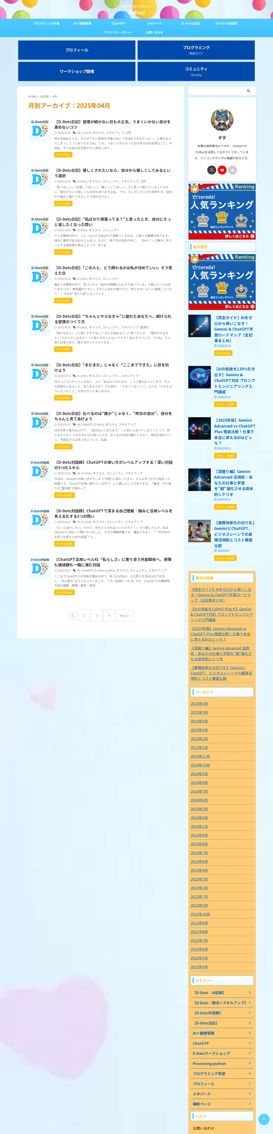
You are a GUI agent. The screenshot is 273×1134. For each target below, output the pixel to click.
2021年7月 (198, 880)
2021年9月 (198, 862)
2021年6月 (198, 889)
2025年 (44, 78)
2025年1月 (198, 687)
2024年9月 (198, 713)
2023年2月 (198, 818)
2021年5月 (198, 897)
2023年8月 (198, 783)
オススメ (119, 115)
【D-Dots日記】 (190, 23)
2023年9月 (198, 775)
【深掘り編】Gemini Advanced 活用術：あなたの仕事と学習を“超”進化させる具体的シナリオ (235, 435)
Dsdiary (136, 12)
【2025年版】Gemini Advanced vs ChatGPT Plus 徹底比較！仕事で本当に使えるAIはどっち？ (233, 392)
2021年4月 (198, 906)
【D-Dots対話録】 (226, 23)
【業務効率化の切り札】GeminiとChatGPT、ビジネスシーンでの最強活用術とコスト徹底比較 (234, 478)
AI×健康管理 (82, 23)
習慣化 (162, 332)
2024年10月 (199, 704)
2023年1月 (198, 827)
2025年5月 (198, 652)
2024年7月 (198, 731)
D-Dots (108, 115)
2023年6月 (198, 801)
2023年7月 (198, 792)
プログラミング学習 (46, 23)
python (130, 603)
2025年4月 (198, 661)
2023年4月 (198, 810)
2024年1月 (198, 766)
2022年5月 (198, 845)
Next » (121, 651)
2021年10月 (199, 854)
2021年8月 (198, 871)
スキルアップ (134, 115)
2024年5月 (198, 748)
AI (101, 115)
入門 (146, 115)
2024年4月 (198, 757)
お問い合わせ (154, 32)
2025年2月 (198, 678)
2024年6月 (198, 739)
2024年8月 (198, 722)
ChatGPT (118, 23)
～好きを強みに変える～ (136, 1113)
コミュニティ (130, 170)
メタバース (154, 23)
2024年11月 (199, 696)
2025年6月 (198, 643)
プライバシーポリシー (118, 32)
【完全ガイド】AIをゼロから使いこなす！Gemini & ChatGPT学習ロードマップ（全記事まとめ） (234, 307)
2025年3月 (198, 669)
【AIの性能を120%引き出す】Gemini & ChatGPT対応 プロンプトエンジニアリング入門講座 (234, 349)
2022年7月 (198, 836)
